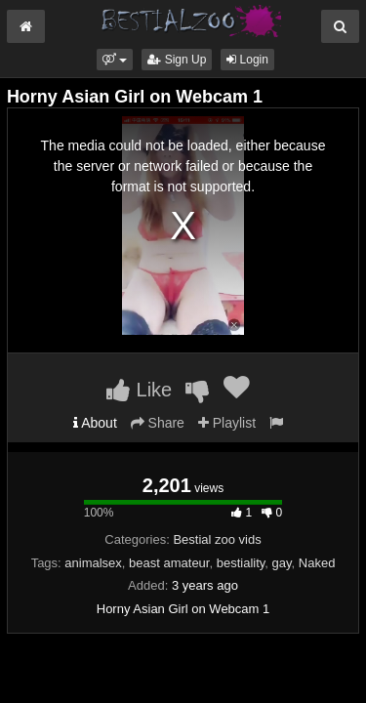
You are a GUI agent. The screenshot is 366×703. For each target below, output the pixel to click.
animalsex (93, 563)
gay (282, 563)
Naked (317, 563)
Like (139, 389)
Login (247, 59)
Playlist (227, 423)
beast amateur (169, 563)
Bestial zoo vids (217, 539)
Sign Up (176, 59)
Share (157, 423)
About (95, 423)
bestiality (241, 563)
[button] (115, 59)
